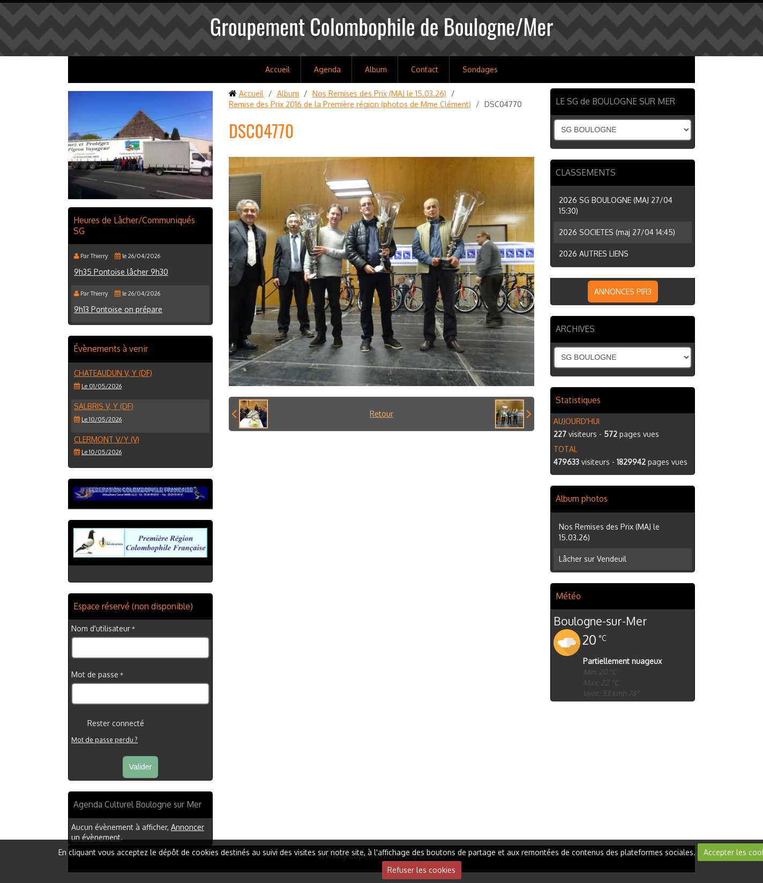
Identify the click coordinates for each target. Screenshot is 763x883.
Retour (381, 413)
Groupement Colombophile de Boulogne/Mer (381, 26)
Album (376, 69)
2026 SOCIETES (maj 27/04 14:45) (617, 232)
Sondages (480, 69)
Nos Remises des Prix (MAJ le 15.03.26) (379, 93)
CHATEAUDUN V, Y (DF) (113, 373)
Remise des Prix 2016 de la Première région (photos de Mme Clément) (350, 104)
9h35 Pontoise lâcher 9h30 (121, 271)
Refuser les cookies (421, 869)
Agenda (327, 69)
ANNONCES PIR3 (623, 291)
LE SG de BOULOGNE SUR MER (615, 101)
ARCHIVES (575, 328)
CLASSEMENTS (586, 172)
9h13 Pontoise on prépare (118, 309)
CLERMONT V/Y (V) (106, 439)
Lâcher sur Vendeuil (592, 558)
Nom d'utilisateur (100, 628)
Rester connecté (107, 723)
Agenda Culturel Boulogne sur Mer (137, 804)
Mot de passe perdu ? (104, 740)
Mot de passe (94, 674)
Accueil (277, 69)
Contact (424, 69)
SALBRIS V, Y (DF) (103, 406)
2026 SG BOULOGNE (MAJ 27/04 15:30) (615, 205)
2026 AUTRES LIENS (594, 253)
